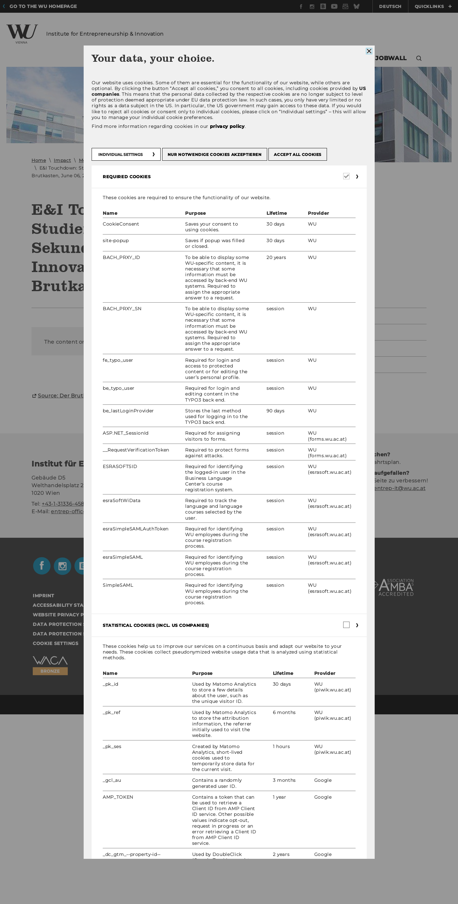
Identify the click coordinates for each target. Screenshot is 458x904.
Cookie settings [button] (56, 833)
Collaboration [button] (241, 58)
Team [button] (101, 58)
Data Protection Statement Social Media (92, 814)
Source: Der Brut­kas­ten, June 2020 (85, 585)
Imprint (43, 785)
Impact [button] (291, 58)
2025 (307, 316)
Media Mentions (98, 160)
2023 (307, 348)
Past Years (315, 364)
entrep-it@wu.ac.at (400, 678)
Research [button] (187, 58)
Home (38, 160)
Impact (62, 160)
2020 (131, 160)
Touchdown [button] (344, 58)
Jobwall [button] (391, 58)
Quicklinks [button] (433, 6)
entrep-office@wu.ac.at (82, 701)
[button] (419, 59)
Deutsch (390, 6)
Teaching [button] (136, 58)
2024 (308, 332)
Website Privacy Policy (66, 804)
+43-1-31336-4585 (64, 693)
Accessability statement (68, 795)
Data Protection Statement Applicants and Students (110, 823)
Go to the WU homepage (43, 6)
